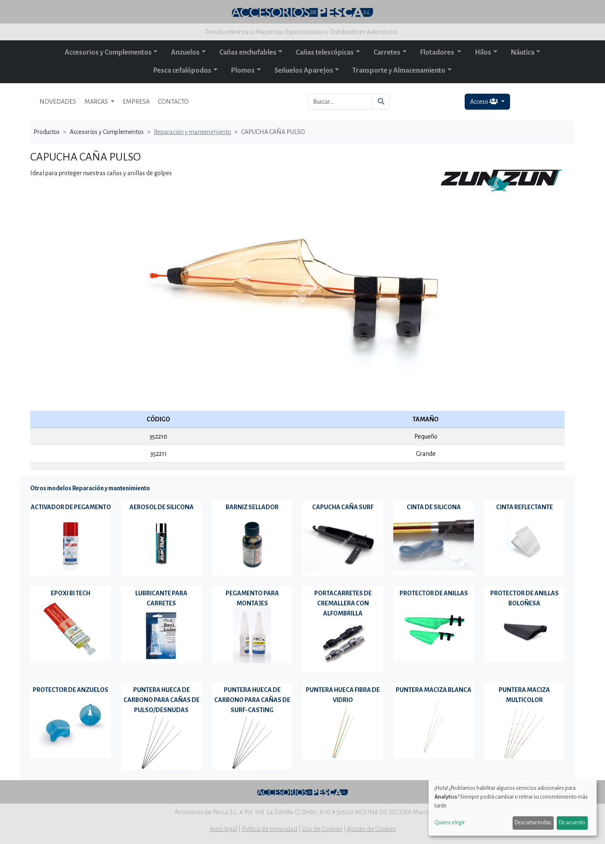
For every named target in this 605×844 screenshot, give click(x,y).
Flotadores (437, 52)
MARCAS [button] (96, 101)
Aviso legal (223, 829)
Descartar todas (533, 823)
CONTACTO (173, 101)
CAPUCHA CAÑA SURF (343, 507)
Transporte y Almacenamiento (398, 70)
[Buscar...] (340, 102)
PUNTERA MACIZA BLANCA (433, 689)
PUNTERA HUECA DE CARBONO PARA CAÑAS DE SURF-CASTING (252, 699)
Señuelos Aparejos (303, 70)
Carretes (387, 52)
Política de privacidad (269, 829)
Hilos (483, 52)
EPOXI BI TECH (70, 593)
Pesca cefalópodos (182, 70)
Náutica (522, 52)
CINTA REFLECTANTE (524, 507)
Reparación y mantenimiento (192, 132)
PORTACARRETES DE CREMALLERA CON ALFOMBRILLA (343, 603)
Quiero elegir (449, 823)
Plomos (243, 70)
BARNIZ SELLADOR (252, 507)
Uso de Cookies (322, 829)
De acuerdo (572, 823)
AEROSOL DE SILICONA (161, 507)
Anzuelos (185, 52)
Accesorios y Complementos (108, 52)
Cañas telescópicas (325, 52)
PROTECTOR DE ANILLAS (434, 593)
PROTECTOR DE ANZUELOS (70, 689)
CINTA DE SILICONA (434, 507)
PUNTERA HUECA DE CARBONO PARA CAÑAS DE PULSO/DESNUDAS (162, 699)
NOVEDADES (57, 101)
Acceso (484, 101)
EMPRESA (136, 101)
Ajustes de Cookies (371, 829)
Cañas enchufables (247, 52)
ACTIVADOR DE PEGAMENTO (71, 507)
